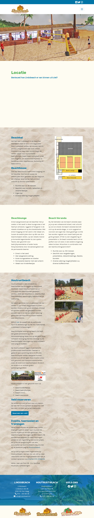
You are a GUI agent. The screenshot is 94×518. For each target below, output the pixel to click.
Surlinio (80, 500)
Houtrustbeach (34, 447)
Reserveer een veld (19, 413)
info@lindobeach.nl (23, 496)
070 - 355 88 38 (23, 494)
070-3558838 (39, 459)
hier (17, 322)
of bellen (30, 459)
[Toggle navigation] (81, 9)
